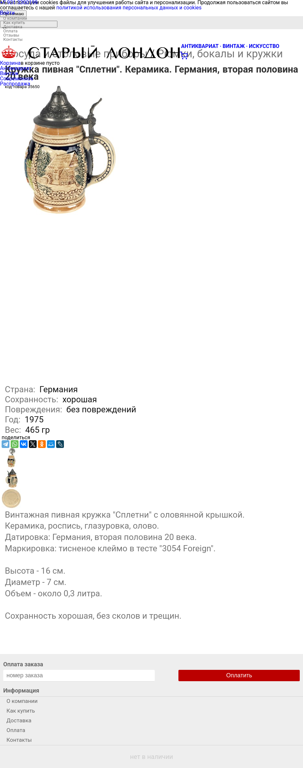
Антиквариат (16, 68)
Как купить (14, 22)
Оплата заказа (23, 664)
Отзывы (11, 35)
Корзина (10, 63)
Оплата (10, 31)
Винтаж (9, 73)
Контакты (13, 39)
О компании (15, 18)
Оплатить (239, 675)
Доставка (12, 26)
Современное (16, 78)
